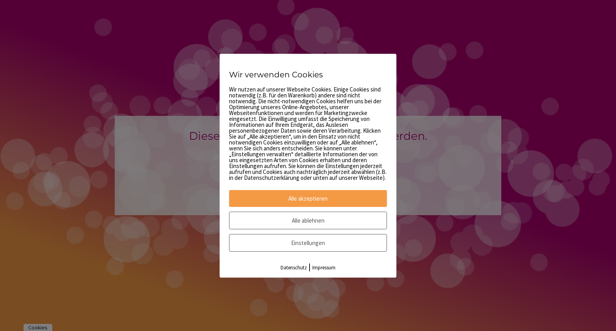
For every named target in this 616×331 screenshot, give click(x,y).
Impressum (324, 267)
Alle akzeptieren (308, 198)
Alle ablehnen (308, 220)
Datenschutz (293, 267)
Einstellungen (308, 243)
